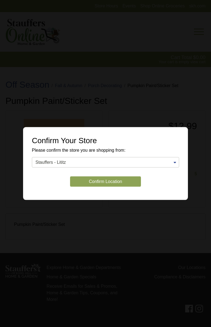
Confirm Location (105, 181)
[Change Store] (105, 162)
